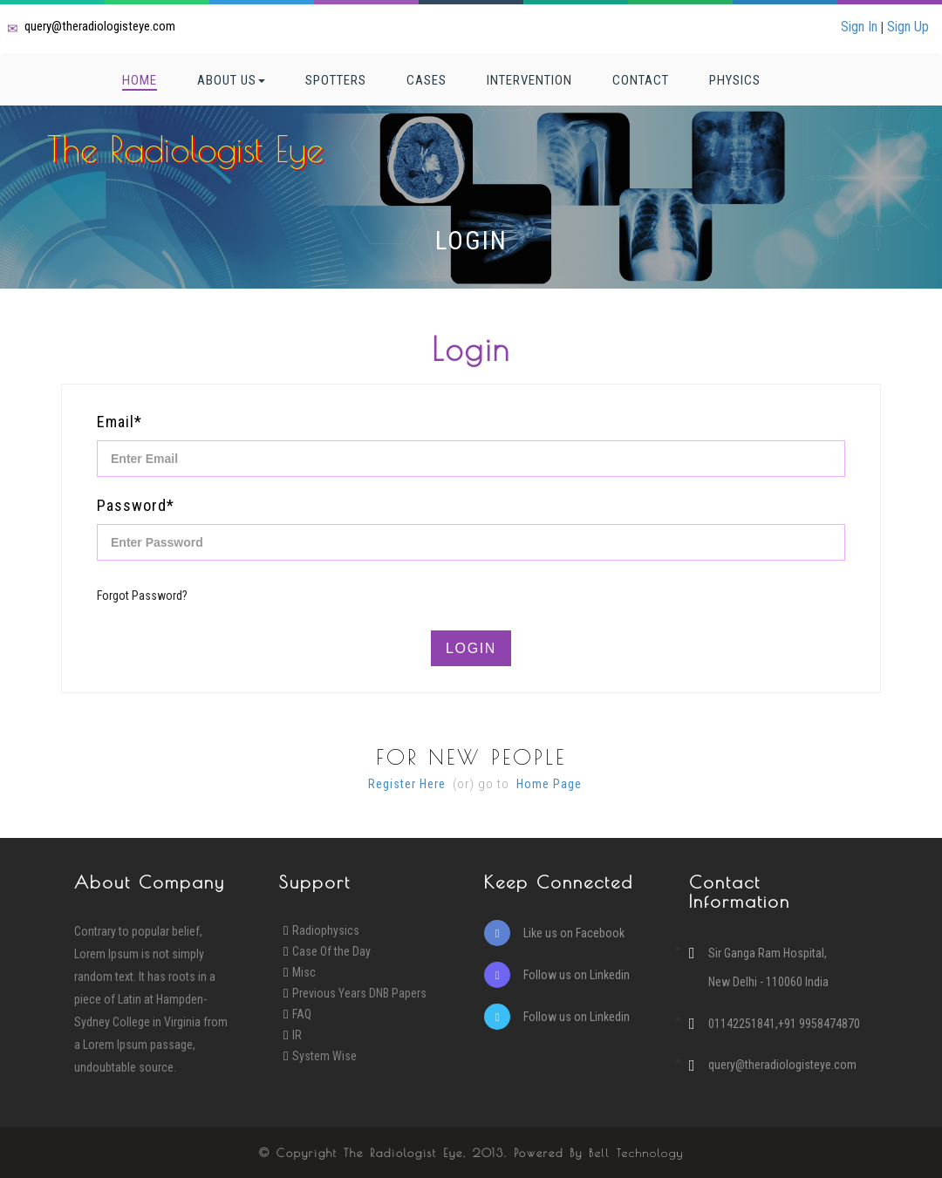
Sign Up (908, 26)
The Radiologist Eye (185, 149)
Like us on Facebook (554, 933)
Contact (640, 80)
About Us (231, 80)
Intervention (529, 80)
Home (139, 80)
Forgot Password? (142, 596)
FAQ (301, 1014)
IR (297, 1035)
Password (135, 505)
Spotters (335, 80)
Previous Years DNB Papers (359, 993)
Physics (735, 80)
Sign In (859, 26)
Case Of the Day (331, 951)
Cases (426, 80)
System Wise (324, 1056)
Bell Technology (636, 1153)
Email (119, 421)
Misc (304, 972)
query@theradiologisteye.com (99, 26)
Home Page (549, 784)
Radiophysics (325, 930)
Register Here (407, 784)
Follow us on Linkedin (557, 975)
